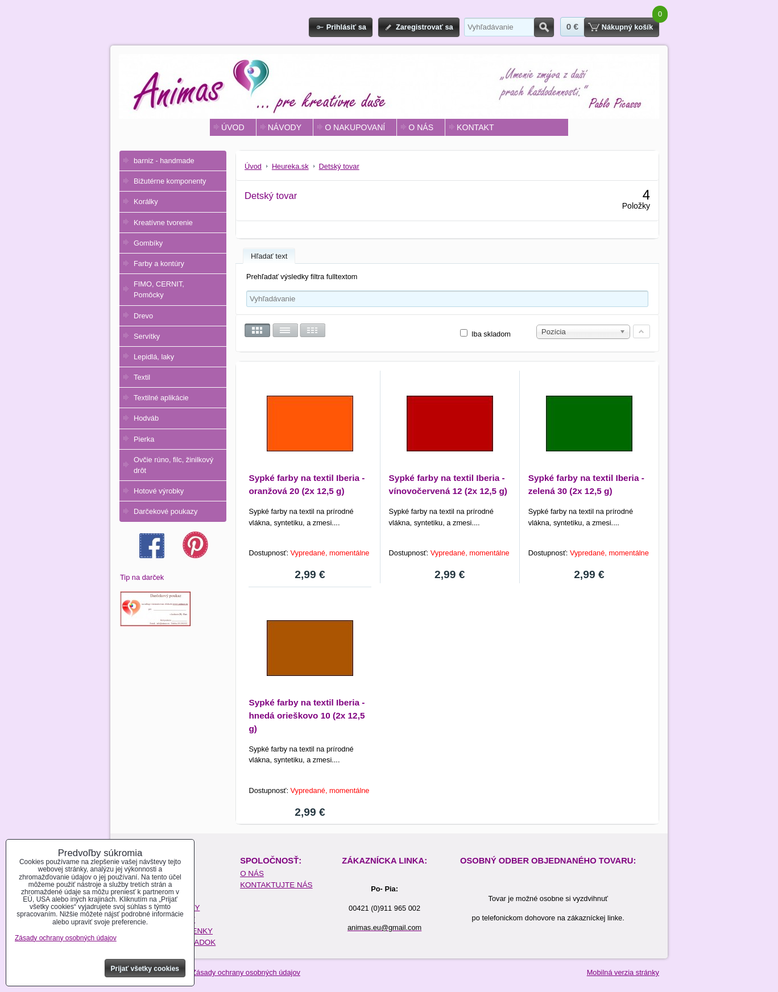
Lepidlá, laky (154, 356)
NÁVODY (284, 127)
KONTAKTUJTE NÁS (276, 885)
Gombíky (148, 243)
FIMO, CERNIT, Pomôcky (159, 289)
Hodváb (146, 418)
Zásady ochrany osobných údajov (246, 972)
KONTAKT (475, 127)
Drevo (143, 316)
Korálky (146, 201)
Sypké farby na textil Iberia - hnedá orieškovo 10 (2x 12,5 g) (307, 715)
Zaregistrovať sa (424, 27)
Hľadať (544, 27)
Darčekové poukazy (165, 511)
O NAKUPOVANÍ (355, 127)
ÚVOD (233, 127)
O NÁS (420, 127)
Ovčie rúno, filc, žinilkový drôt (173, 465)
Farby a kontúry (159, 263)
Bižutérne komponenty (170, 181)
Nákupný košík (627, 27)
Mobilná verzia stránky (623, 972)
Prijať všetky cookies (145, 969)
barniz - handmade (164, 160)
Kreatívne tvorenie (163, 222)
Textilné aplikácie (161, 397)
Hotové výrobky (159, 491)
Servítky (147, 336)
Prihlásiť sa (346, 27)
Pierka (144, 439)
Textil (142, 377)
